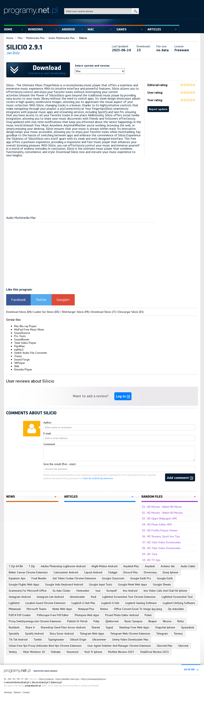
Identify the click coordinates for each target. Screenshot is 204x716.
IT (22, 679)
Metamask (15, 609)
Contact (26, 692)
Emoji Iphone (170, 572)
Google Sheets (162, 584)
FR (18, 679)
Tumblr (37, 639)
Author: (47, 422)
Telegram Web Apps (92, 633)
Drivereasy (150, 572)
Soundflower (21, 339)
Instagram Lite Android (50, 597)
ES (14, 679)
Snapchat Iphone (165, 627)
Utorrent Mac (164, 645)
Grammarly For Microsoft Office (28, 590)
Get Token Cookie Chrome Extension (74, 578)
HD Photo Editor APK (159, 524)
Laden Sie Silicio (44, 312)
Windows (35, 29)
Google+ (63, 299)
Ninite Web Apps (62, 609)
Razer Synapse (133, 621)
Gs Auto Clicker (62, 590)
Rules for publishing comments (98, 478)
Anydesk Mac (131, 566)
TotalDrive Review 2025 (154, 652)
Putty (96, 621)
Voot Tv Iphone (93, 652)
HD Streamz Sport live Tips (163, 536)
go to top (189, 669)
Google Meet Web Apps (132, 584)
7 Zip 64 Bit (16, 566)
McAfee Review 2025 (121, 652)
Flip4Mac (19, 346)
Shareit (95, 627)
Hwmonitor (82, 590)
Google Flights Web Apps (24, 584)
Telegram (162, 633)
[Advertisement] (102, 185)
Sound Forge (22, 359)
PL (5, 679)
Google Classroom (113, 578)
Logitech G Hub (110, 603)
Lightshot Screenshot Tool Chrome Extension (129, 597)
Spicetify (14, 633)
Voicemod (72, 652)
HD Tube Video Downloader (164, 542)
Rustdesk (14, 627)
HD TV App (153, 560)
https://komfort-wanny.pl (67, 679)
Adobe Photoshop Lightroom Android (63, 566)
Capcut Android (93, 572)
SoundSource (22, 333)
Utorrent (183, 645)
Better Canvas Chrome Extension (28, 572)
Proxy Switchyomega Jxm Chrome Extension (35, 621)
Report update (158, 109)
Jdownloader (77, 597)
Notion (104, 609)
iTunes (18, 356)
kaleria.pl (56, 682)
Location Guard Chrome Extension (46, 603)
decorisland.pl (40, 682)
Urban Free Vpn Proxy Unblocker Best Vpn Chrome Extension (45, 645)
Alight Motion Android (104, 566)
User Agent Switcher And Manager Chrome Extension (119, 645)
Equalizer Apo (17, 578)
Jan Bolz (13, 53)
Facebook (18, 299)
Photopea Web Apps (87, 615)
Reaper (152, 621)
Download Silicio (16, 312)
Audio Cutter (188, 566)
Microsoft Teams (36, 609)
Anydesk (150, 566)
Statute (17, 692)
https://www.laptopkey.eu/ (93, 679)
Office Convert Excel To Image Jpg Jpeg (138, 609)
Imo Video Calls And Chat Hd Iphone (165, 590)
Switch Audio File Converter (30, 353)
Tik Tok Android (18, 639)
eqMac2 (19, 349)
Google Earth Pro (140, 578)
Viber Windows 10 (34, 652)
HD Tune (152, 554)
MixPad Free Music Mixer (29, 329)
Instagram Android (20, 597)
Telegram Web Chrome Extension (130, 633)
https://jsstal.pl (46, 679)
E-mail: (47, 433)
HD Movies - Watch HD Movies (165, 512)
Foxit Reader (39, 578)
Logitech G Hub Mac (83, 603)
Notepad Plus (86, 609)
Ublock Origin (78, 639)
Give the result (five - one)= (59, 464)
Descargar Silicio (128, 312)
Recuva (167, 621)
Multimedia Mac (35, 38)
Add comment (180, 477)
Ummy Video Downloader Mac (130, 639)
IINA (16, 366)
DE (26, 679)
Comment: (49, 444)
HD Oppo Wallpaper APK (162, 518)
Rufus (180, 621)
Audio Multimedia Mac (61, 38)
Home (8, 29)
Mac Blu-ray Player (25, 326)
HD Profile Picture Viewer (162, 530)
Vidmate (56, 652)
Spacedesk (187, 627)
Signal (109, 627)
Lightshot (14, 603)
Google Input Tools (100, 584)
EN (9, 679)
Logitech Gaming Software (141, 603)
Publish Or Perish (77, 621)
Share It (30, 627)
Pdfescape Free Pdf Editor (53, 615)
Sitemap (8, 692)
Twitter (41, 299)
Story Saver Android (62, 633)
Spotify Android (34, 633)
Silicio (83, 38)
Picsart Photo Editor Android (122, 615)
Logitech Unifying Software (179, 603)
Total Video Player (25, 343)
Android (68, 29)
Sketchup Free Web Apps (134, 627)
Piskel (148, 615)
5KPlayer (19, 363)
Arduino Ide (168, 566)
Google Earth (165, 578)
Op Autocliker (176, 609)
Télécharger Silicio (72, 312)
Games (122, 29)
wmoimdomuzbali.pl (17, 682)
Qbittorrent (112, 621)
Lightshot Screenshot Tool (177, 597)
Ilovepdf (111, 590)
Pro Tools (20, 336)
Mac (91, 29)
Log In (123, 396)
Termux (178, 633)
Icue (97, 590)
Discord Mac (130, 572)
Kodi (93, 597)
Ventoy (13, 652)
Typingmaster (56, 639)
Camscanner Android (66, 572)
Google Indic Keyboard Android (64, 584)
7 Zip (32, 566)
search (135, 11)
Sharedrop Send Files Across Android (63, 627)
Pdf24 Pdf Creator (20, 615)
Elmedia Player (23, 369)
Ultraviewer (99, 639)
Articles (154, 29)
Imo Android (130, 590)
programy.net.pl (33, 685)
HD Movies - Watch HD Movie (164, 507)
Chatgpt (112, 572)
